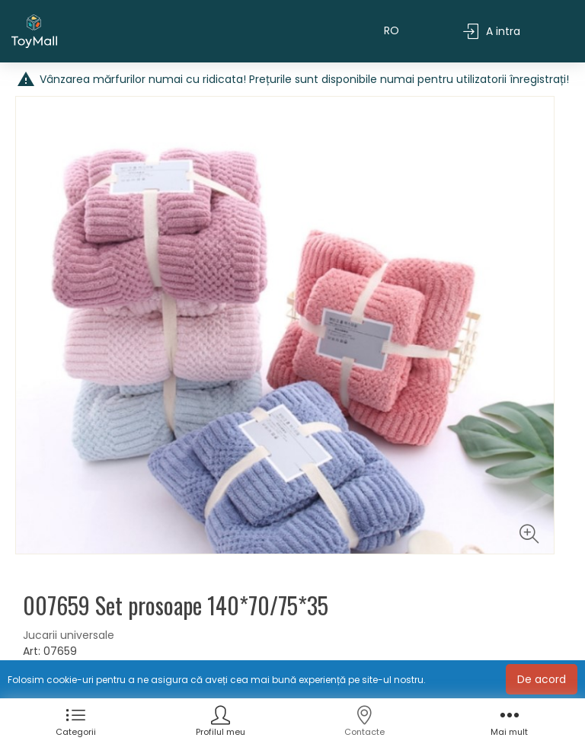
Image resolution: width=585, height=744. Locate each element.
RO (391, 31)
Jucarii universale (68, 636)
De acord (541, 679)
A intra (491, 32)
